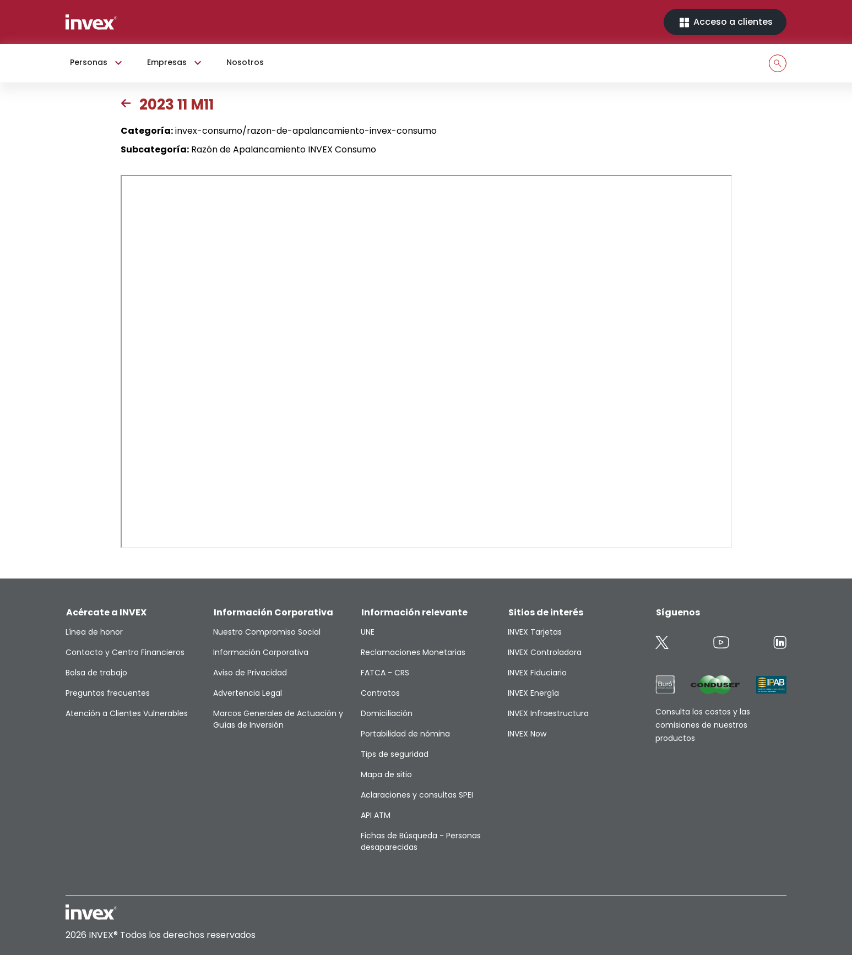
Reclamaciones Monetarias (413, 652)
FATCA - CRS (385, 672)
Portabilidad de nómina (405, 733)
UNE (368, 631)
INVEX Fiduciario (537, 672)
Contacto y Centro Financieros (125, 652)
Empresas (175, 62)
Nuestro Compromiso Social (267, 631)
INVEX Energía (533, 692)
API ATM (375, 815)
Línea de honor (94, 631)
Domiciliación (387, 713)
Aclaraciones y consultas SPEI (417, 794)
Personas (97, 62)
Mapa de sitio (386, 774)
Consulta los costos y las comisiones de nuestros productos (702, 725)
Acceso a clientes (725, 22)
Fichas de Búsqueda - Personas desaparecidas (421, 841)
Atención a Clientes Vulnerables (127, 713)
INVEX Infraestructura (548, 713)
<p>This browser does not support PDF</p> (426, 361)
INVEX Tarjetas (535, 631)
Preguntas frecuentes (108, 692)
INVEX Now (527, 733)
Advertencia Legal (247, 692)
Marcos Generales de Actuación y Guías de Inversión (278, 719)
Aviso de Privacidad (250, 672)
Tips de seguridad (394, 754)
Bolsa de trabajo (96, 672)
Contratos (380, 692)
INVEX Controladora (545, 652)
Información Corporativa (260, 652)
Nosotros (245, 62)
